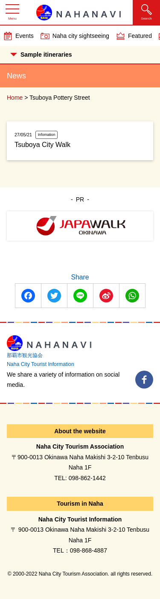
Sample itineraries (41, 54)
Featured (140, 35)
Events (24, 35)
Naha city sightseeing (80, 35)
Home (15, 97)
